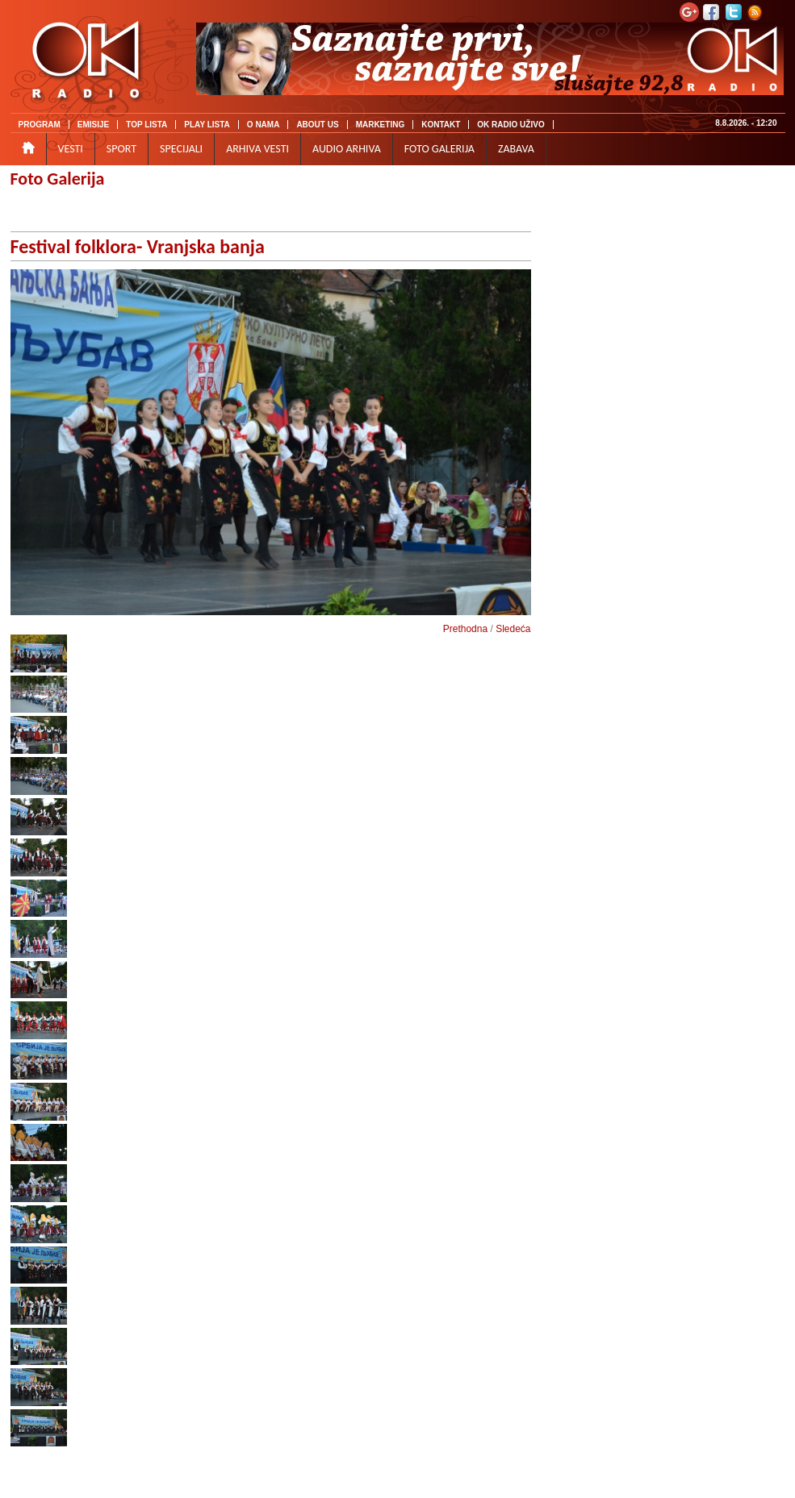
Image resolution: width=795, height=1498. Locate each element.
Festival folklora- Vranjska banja (137, 246)
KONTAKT (440, 124)
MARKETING (380, 124)
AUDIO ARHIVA (346, 149)
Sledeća (513, 629)
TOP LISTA (146, 124)
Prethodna (465, 629)
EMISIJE (93, 124)
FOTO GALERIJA (439, 149)
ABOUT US (317, 124)
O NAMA (263, 124)
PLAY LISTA (207, 124)
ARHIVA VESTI (257, 149)
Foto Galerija (57, 178)
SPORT (121, 149)
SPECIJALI (181, 149)
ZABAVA (516, 149)
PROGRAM (40, 124)
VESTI (70, 149)
